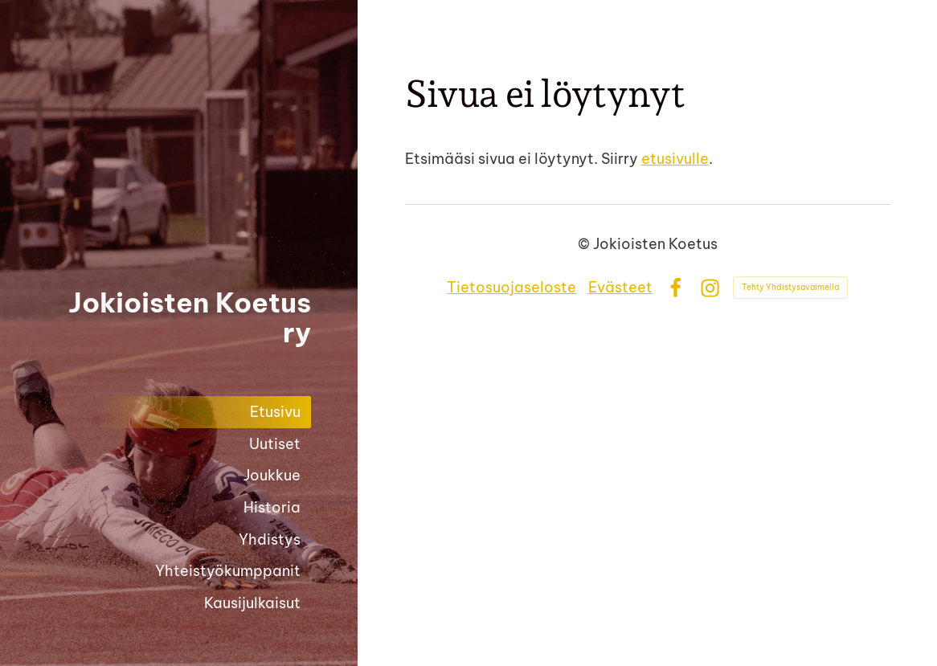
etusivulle (675, 158)
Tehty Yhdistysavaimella (790, 287)
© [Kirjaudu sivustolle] (585, 244)
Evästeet (620, 287)
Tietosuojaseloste (511, 287)
